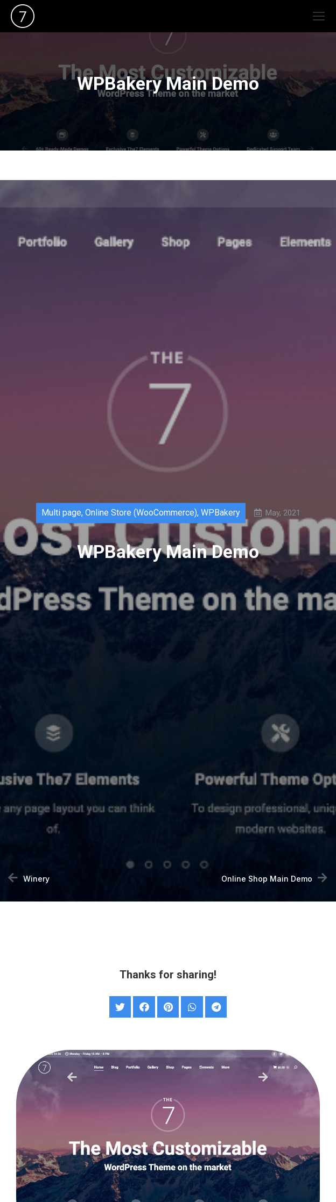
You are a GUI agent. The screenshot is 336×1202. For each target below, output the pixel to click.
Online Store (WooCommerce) (141, 514)
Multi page (61, 514)
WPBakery (220, 514)
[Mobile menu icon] (318, 16)
